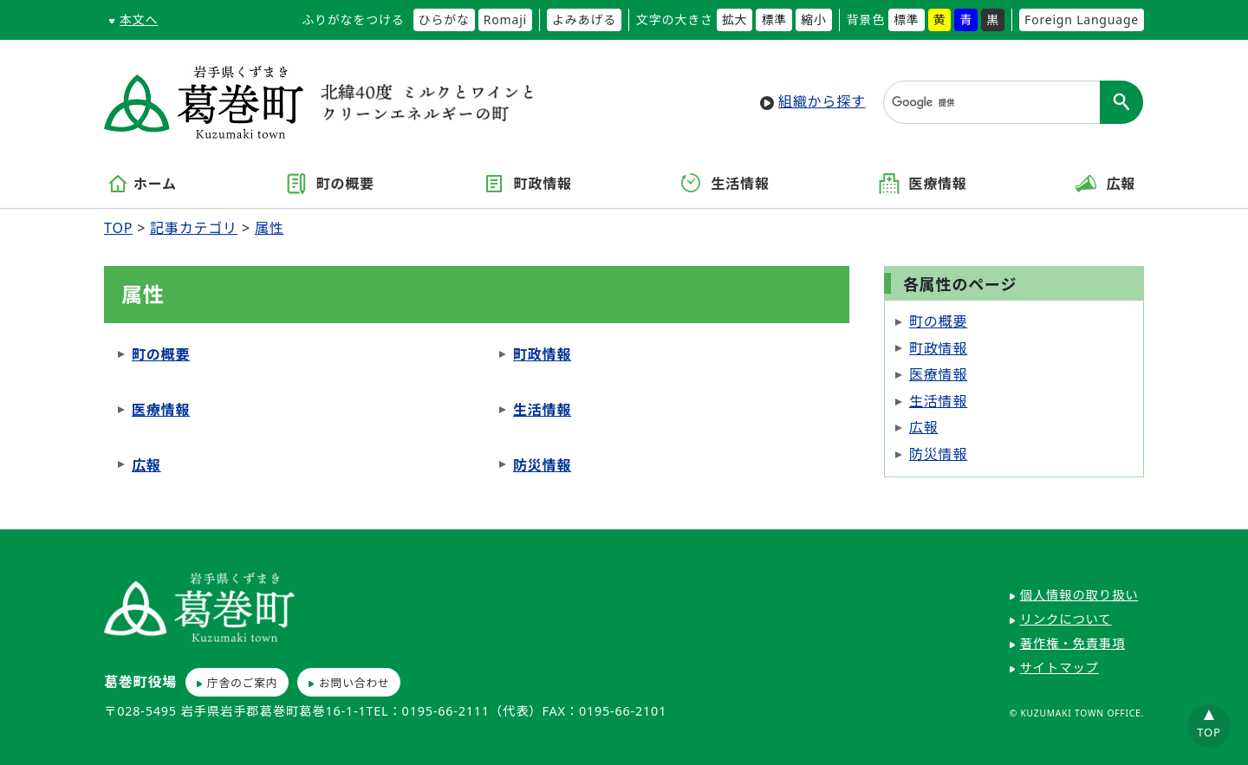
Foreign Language (1081, 19)
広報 (1105, 183)
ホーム (142, 183)
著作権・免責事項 (1073, 643)
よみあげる (584, 19)
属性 (269, 227)
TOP (118, 227)
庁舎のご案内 (242, 682)
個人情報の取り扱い (1079, 595)
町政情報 (528, 183)
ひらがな (444, 19)
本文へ (139, 19)
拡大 (735, 19)
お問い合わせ (354, 682)
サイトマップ (1059, 667)
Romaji (505, 19)
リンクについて (1066, 619)
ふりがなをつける (353, 19)
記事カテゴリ (193, 227)
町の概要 (330, 183)
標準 (774, 19)
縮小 (814, 19)
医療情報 (923, 183)
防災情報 (542, 465)
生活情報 (725, 183)
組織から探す (822, 101)
